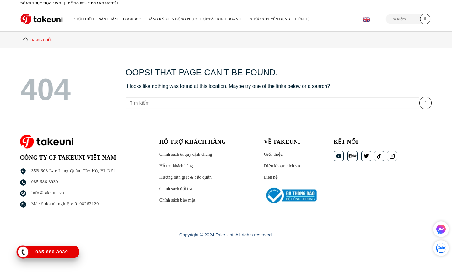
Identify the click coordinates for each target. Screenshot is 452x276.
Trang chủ (40, 40)
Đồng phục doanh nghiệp (93, 3)
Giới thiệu (84, 19)
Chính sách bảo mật (177, 200)
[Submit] (425, 19)
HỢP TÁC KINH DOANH (220, 19)
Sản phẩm (108, 19)
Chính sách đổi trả (175, 189)
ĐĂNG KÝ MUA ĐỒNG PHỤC (172, 19)
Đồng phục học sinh (40, 3)
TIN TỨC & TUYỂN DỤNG (268, 19)
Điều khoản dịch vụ (282, 166)
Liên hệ (302, 19)
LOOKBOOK (133, 19)
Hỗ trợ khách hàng (176, 166)
